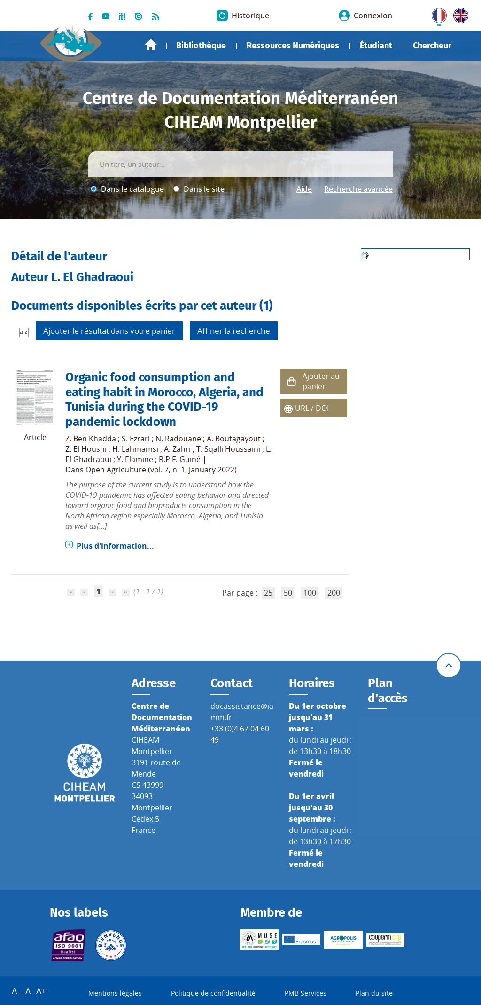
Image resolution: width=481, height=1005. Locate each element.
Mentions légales (115, 993)
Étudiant (376, 45)
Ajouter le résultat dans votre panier (109, 330)
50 (288, 593)
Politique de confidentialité (213, 993)
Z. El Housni (86, 449)
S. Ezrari (136, 438)
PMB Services (305, 993)
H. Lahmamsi (135, 449)
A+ (41, 991)
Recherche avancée (358, 189)
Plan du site (374, 993)
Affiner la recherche (233, 330)
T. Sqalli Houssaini (228, 449)
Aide (304, 189)
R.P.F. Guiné (180, 459)
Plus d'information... (115, 546)
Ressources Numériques (293, 45)
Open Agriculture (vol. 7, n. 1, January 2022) (161, 469)
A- (16, 991)
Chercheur (432, 45)
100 (309, 593)
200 (333, 593)
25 (268, 593)
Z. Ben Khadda (90, 438)
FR (436, 13)
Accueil (151, 45)
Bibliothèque (201, 45)
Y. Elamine (135, 459)
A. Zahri (177, 449)
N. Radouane (178, 438)
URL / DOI (312, 408)
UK (458, 13)
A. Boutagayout (234, 438)
